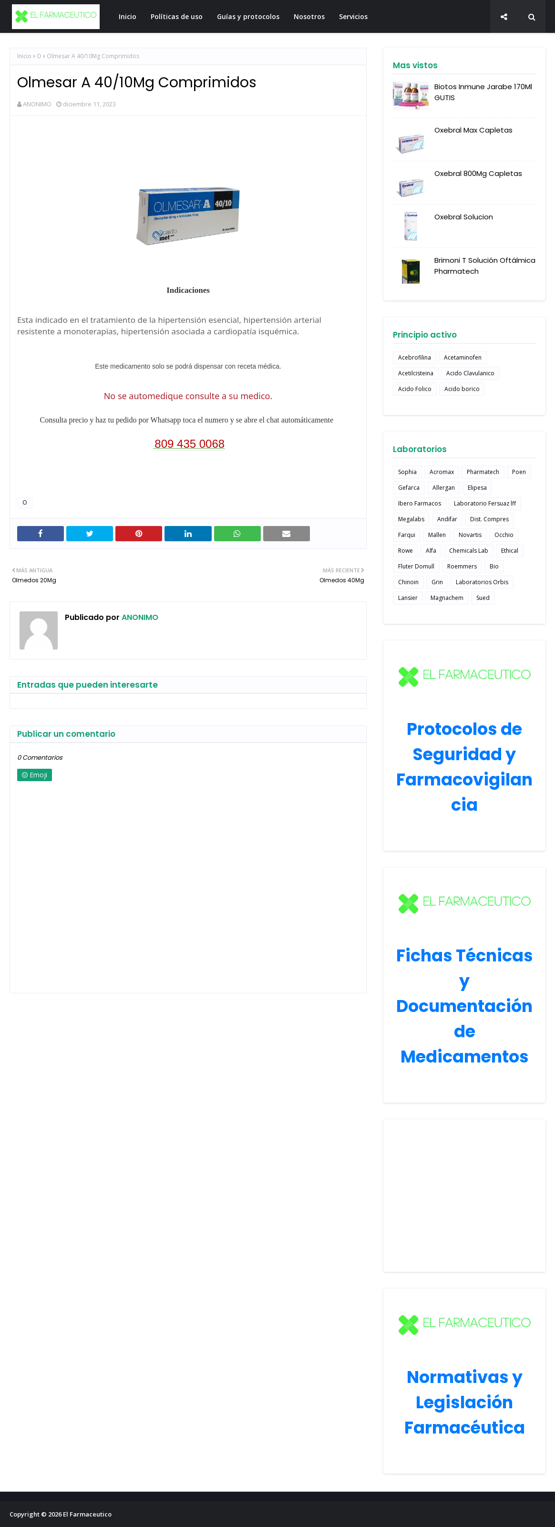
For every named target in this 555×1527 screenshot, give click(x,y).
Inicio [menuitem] (127, 16)
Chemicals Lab (468, 551)
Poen (519, 472)
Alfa (431, 551)
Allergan (443, 488)
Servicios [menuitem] (353, 16)
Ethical (509, 551)
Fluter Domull (416, 566)
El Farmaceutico (87, 1514)
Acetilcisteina (415, 373)
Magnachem (447, 598)
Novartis (470, 535)
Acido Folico (415, 389)
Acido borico (462, 389)
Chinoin (408, 582)
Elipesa (477, 488)
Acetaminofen (463, 357)
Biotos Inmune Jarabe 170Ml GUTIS (483, 92)
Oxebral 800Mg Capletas (478, 173)
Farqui (406, 535)
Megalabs (411, 519)
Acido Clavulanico (470, 373)
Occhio (504, 535)
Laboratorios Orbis (482, 582)
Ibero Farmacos (419, 503)
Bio (494, 566)
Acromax (442, 472)
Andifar (447, 519)
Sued (483, 598)
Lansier (408, 598)
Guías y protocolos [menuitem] (248, 16)
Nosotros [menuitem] (309, 16)
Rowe (405, 551)
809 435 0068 (189, 443)
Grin (437, 582)
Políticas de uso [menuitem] (177, 16)
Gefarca (409, 488)
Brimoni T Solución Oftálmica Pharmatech (484, 265)
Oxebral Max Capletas (473, 130)
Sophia (407, 472)
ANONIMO (37, 104)
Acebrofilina (414, 357)
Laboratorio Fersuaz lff (485, 503)
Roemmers (462, 566)
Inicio (24, 56)
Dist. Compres (489, 519)
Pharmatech (483, 472)
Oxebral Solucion (463, 217)
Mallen (437, 535)
